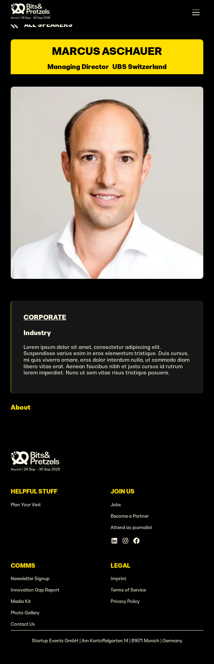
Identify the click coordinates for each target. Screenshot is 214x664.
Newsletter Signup (30, 578)
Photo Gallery (25, 612)
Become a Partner (130, 516)
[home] (30, 12)
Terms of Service (128, 590)
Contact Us (23, 624)
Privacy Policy (125, 601)
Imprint (118, 578)
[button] (195, 12)
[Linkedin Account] (114, 540)
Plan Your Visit (26, 504)
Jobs (116, 504)
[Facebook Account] (136, 540)
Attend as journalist (131, 527)
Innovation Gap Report (35, 590)
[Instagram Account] (125, 540)
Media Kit (21, 601)
